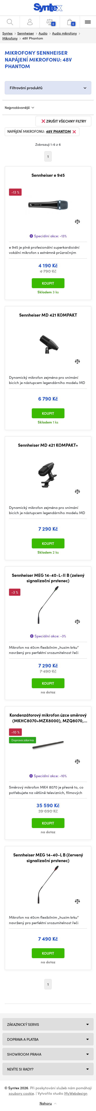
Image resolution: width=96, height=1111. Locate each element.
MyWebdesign (75, 1093)
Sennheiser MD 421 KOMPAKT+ (48, 445)
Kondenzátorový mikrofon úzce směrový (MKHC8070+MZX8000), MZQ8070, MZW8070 (48, 717)
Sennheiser (25, 33)
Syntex (7, 33)
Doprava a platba (22, 1039)
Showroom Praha (24, 1054)
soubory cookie (21, 1093)
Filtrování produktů (26, 87)
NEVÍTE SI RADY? (20, 1069)
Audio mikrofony (64, 33)
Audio (43, 33)
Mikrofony (10, 38)
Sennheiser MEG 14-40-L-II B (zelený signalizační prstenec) (48, 577)
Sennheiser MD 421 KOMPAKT (48, 315)
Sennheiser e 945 (48, 175)
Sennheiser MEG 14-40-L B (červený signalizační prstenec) (48, 857)
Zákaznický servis (23, 1024)
